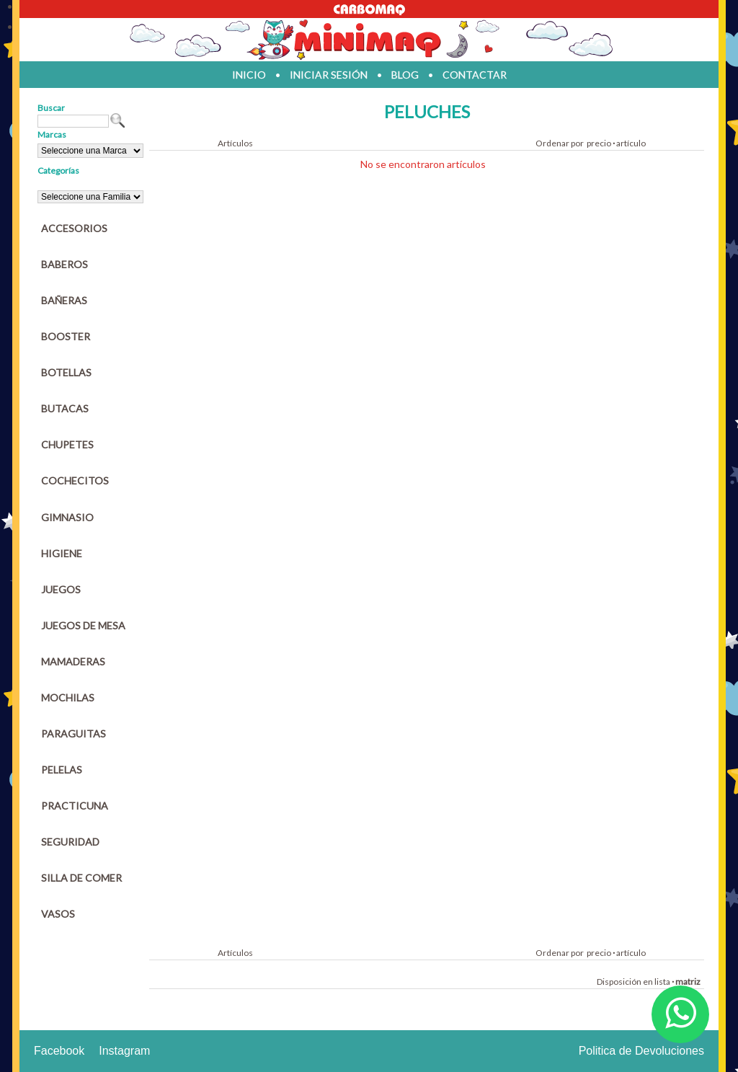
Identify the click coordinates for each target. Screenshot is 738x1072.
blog (405, 74)
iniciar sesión (329, 74)
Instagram (124, 1051)
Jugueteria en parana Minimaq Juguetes (369, 39)
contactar (475, 74)
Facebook (59, 1051)
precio (599, 143)
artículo (631, 143)
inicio (249, 74)
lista (662, 981)
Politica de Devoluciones (641, 1051)
